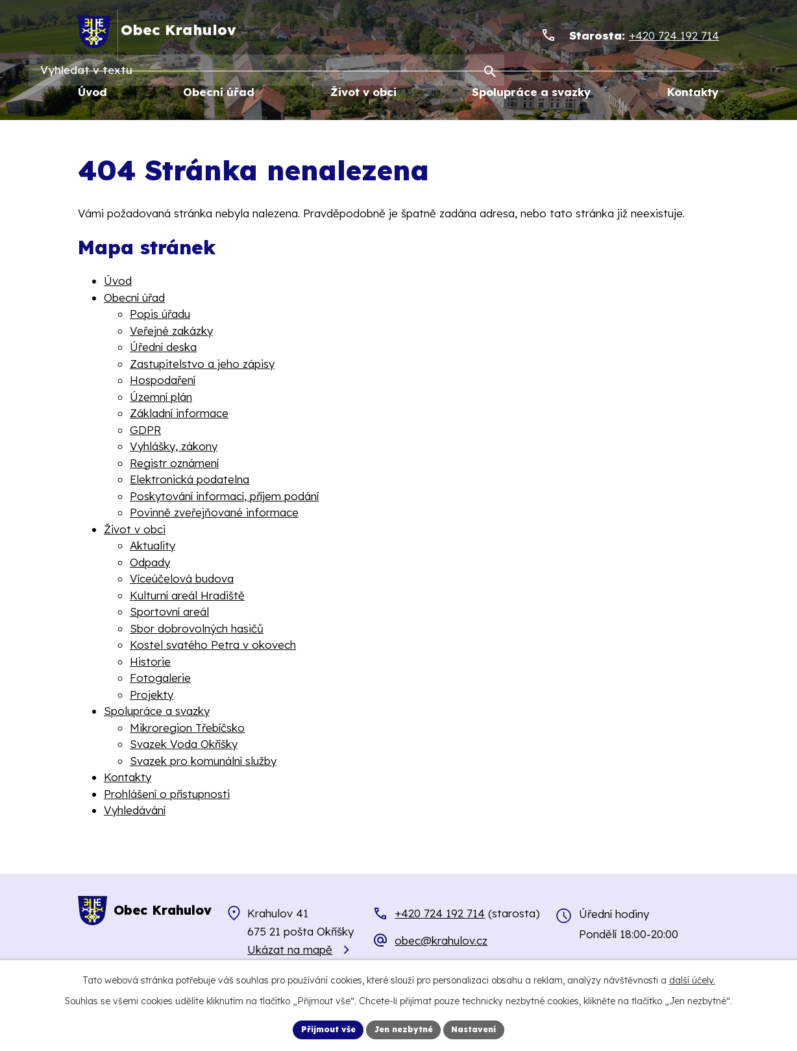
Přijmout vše (320, 1028)
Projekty (151, 694)
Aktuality (152, 546)
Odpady (150, 562)
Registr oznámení (174, 463)
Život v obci (135, 529)
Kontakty (127, 777)
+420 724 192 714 (440, 914)
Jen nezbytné (404, 1028)
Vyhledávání (135, 810)
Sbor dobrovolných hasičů (197, 628)
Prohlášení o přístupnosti (167, 794)
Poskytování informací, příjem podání (224, 496)
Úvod (118, 281)
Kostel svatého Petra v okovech (213, 645)
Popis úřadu (160, 314)
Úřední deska (163, 347)
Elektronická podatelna (189, 480)
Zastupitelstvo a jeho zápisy (202, 363)
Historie (150, 661)
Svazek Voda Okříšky (184, 744)
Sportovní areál (169, 612)
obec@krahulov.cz (441, 940)
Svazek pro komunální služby (203, 760)
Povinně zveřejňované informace (214, 513)
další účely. (692, 978)
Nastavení (483, 1028)
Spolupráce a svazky (157, 711)
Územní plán (161, 397)
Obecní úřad (134, 297)
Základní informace (179, 413)
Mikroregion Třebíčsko (187, 727)
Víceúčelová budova (182, 579)
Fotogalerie (160, 678)
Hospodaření (162, 380)
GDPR (145, 430)
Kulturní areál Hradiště (187, 595)
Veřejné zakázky (171, 330)
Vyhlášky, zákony (173, 446)
